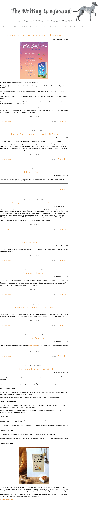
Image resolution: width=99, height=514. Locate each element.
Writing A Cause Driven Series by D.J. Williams (34, 203)
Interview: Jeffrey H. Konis (34, 242)
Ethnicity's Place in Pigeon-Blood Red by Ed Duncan (34, 134)
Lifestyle (91, 26)
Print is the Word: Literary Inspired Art (34, 369)
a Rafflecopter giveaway (6, 499)
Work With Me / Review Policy (33, 26)
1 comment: (5, 229)
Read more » (34, 116)
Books (65, 26)
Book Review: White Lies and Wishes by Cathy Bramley (34, 35)
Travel (82, 26)
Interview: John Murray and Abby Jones (34, 307)
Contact (14, 26)
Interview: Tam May (34, 338)
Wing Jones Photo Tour (34, 273)
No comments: (6, 121)
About (5, 26)
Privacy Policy (54, 26)
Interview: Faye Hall (34, 172)
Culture (73, 26)
